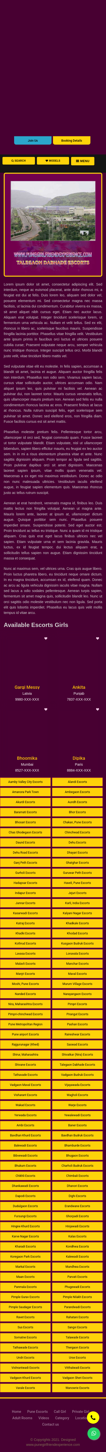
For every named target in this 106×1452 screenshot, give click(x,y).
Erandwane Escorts (77, 1206)
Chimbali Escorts (77, 1176)
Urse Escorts (77, 1357)
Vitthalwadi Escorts (77, 1367)
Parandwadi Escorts (77, 1307)
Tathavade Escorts (25, 1075)
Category (62, 1418)
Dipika (79, 758)
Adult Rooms (22, 1418)
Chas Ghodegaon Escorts (25, 832)
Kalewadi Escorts (77, 1256)
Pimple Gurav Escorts (25, 1297)
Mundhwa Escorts (77, 1266)
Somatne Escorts (25, 1337)
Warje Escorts (77, 1105)
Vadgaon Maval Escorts (25, 1085)
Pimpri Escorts (77, 1004)
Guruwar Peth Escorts (77, 873)
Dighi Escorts (77, 1196)
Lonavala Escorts (77, 953)
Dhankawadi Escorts (25, 1186)
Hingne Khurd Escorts (25, 1226)
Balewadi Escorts (25, 1145)
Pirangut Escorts (77, 1014)
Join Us (33, 140)
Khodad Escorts (77, 933)
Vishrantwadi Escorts (25, 1367)
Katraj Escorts (25, 923)
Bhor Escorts (77, 812)
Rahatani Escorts (77, 1317)
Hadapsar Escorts (25, 883)
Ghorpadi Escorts (77, 1216)
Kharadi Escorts (25, 1246)
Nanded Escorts (25, 994)
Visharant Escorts (25, 1095)
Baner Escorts (77, 1125)
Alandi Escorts (77, 782)
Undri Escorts (25, 1357)
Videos (43, 1418)
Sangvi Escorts (77, 1327)
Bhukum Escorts (25, 1165)
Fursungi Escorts (25, 1216)
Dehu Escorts (77, 842)
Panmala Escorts (25, 1287)
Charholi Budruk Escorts (77, 1165)
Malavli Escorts (25, 963)
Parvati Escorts (77, 1277)
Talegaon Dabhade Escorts (77, 1064)
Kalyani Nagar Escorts (77, 913)
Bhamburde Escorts (77, 1145)
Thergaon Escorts (77, 1347)
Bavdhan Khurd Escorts (25, 1135)
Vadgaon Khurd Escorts (25, 1378)
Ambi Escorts (25, 1125)
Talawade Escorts (77, 1337)
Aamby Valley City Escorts (25, 782)
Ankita (78, 687)
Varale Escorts (25, 1388)
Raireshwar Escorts (77, 1034)
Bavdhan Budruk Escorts (77, 1135)
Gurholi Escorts (25, 873)
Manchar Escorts (77, 963)
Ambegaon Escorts (77, 792)
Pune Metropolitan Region (25, 1024)
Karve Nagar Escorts (25, 1236)
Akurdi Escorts (25, 802)
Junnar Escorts (25, 903)
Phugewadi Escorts (77, 1287)
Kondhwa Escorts (77, 1246)
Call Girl (60, 1412)
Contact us (50, 1424)
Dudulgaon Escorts (25, 1206)
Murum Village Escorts (77, 984)
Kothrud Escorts (25, 943)
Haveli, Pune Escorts (77, 883)
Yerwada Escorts (25, 1115)
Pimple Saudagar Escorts (25, 1307)
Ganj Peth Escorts (25, 862)
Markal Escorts (25, 1266)
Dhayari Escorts (77, 852)
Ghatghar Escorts (77, 862)
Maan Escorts (25, 1277)
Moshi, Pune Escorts (25, 984)
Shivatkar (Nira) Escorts (77, 1054)
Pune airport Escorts (25, 1034)
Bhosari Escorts (25, 822)
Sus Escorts (25, 1327)
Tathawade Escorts (25, 1347)
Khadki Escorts (25, 933)
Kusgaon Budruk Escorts (77, 943)
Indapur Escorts (25, 893)
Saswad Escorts (77, 1044)
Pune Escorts (37, 1412)
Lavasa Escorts (25, 953)
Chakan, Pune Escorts (77, 822)
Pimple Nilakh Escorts (77, 1297)
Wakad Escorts (25, 1105)
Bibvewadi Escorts (25, 1155)
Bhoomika (27, 758)
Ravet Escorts (25, 1317)
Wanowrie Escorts (77, 1388)
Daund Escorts (25, 842)
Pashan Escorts (77, 1024)
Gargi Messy (27, 687)
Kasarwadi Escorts (25, 913)
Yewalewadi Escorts (77, 1115)
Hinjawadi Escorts (77, 1226)
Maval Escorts (77, 974)
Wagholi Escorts (77, 1095)
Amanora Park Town (25, 792)
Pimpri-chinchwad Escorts (25, 1014)
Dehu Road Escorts (25, 852)
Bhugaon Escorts (77, 1155)
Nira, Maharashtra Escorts (25, 1004)
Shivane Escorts (25, 1064)
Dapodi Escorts (25, 1196)
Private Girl (80, 1412)
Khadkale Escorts (77, 923)
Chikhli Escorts (25, 1176)
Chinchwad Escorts (77, 832)
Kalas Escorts (77, 1236)
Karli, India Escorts (77, 903)
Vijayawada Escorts (77, 1085)
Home (16, 1412)
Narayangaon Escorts (77, 994)
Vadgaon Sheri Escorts (77, 1378)
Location (82, 1418)
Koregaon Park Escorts (25, 1256)
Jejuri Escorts (77, 893)
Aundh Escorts (77, 802)
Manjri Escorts (25, 974)
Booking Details (71, 140)
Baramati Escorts (25, 812)
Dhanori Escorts (77, 1186)
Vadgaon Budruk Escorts (77, 1075)
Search (18, 160)
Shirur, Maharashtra (25, 1054)
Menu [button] (82, 161)
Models (53, 160)
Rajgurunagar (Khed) (25, 1044)
